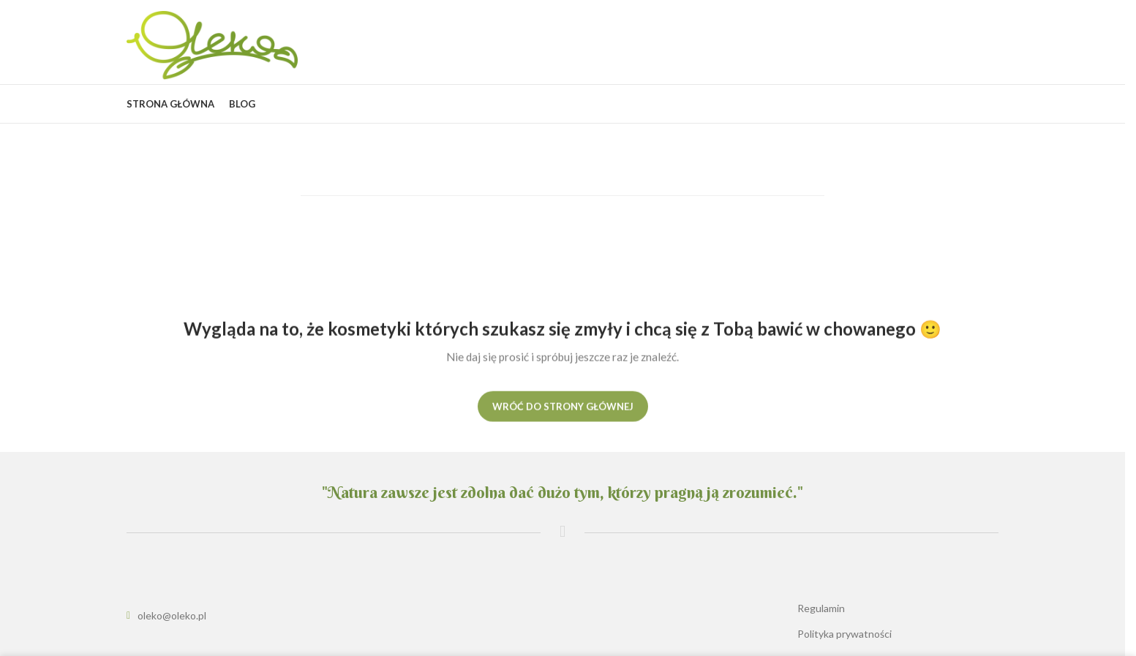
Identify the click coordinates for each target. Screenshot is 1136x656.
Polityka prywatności (844, 633)
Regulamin (821, 608)
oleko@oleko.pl (172, 615)
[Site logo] (212, 44)
